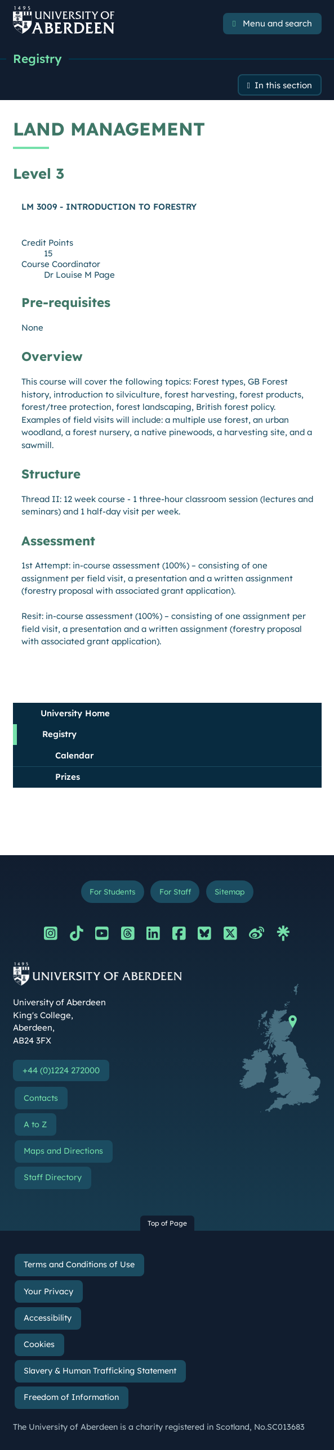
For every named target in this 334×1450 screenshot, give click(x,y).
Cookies (39, 1344)
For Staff (175, 891)
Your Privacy (48, 1291)
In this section (283, 85)
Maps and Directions (63, 1151)
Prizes (67, 776)
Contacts (41, 1098)
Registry (37, 58)
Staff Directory (53, 1177)
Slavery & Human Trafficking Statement (100, 1371)
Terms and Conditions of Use (79, 1264)
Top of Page (167, 1223)
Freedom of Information (71, 1397)
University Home (75, 713)
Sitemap (229, 891)
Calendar (74, 755)
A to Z (35, 1124)
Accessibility (48, 1318)
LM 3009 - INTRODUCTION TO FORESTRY (109, 206)
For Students (112, 891)
